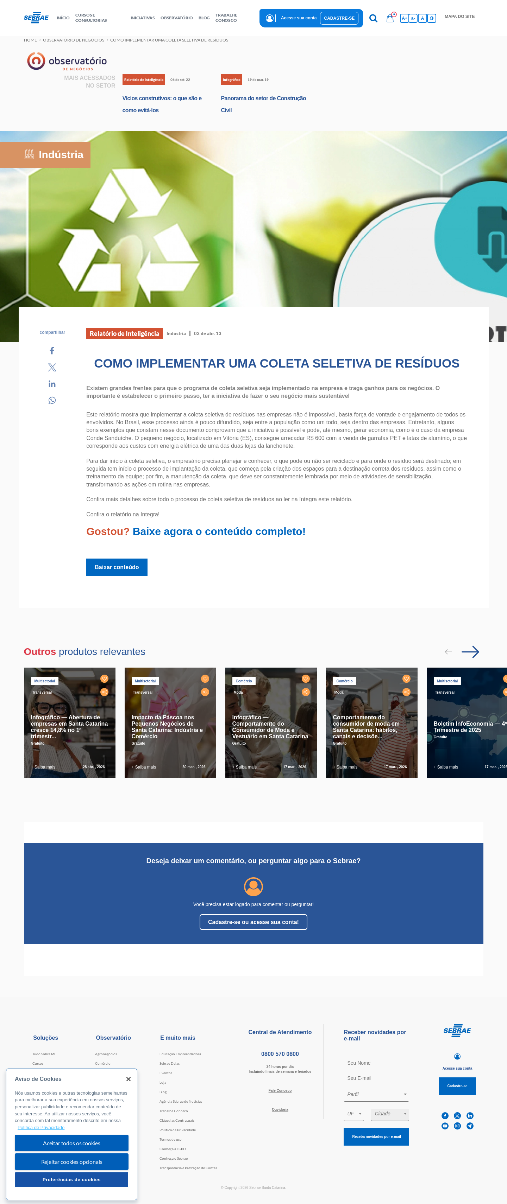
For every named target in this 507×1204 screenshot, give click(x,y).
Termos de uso (170, 1139)
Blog (163, 1092)
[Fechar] (128, 1079)
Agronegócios (106, 1054)
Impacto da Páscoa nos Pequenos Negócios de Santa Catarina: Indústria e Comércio (167, 726)
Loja (162, 1082)
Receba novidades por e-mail (376, 1137)
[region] (72, 1134)
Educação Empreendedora (180, 1054)
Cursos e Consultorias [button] (91, 17)
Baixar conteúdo (117, 567)
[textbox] (380, 1094)
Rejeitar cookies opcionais (71, 1161)
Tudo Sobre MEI (44, 1054)
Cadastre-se (339, 18)
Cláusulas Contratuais (176, 1120)
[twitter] (457, 1116)
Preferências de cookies (72, 1179)
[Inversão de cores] (431, 18)
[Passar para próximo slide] (470, 652)
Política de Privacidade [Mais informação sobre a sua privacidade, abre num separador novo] (41, 1127)
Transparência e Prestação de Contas (188, 1168)
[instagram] (457, 1126)
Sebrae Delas (169, 1063)
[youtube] (445, 1126)
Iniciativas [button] (143, 17)
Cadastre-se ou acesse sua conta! (253, 922)
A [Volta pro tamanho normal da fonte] (422, 18)
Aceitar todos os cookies (71, 1143)
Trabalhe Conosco (173, 1111)
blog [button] (204, 17)
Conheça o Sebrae (173, 1158)
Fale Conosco (280, 1090)
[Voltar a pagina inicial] (39, 18)
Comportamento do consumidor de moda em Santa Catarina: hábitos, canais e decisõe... (366, 726)
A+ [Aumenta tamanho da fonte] (404, 18)
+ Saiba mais (43, 767)
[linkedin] (470, 1116)
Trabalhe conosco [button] (226, 17)
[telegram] (470, 1126)
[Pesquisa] (373, 18)
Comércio (103, 1063)
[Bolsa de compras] (390, 18)
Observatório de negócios (73, 40)
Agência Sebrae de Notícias (180, 1101)
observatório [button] (177, 17)
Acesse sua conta (299, 17)
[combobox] (376, 1095)
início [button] (63, 17)
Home (30, 40)
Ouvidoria (280, 1109)
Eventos (165, 1073)
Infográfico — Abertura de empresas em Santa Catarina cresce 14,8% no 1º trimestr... (69, 726)
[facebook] (445, 1116)
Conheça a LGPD (172, 1149)
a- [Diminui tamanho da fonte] (413, 18)
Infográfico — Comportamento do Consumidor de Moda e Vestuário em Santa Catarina (270, 726)
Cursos (37, 1063)
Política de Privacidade (177, 1130)
